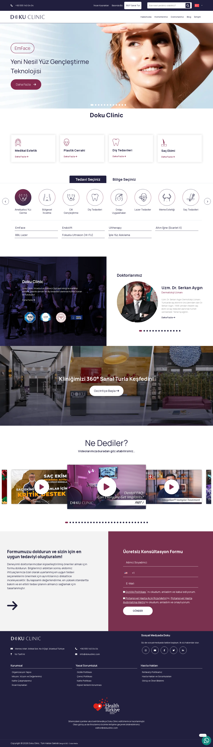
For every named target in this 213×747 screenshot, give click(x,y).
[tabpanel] (106, 66)
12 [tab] (125, 105)
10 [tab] (119, 105)
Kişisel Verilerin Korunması (89, 685)
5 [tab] (104, 105)
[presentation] (23, 201)
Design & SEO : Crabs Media (68, 743)
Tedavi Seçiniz (87, 179)
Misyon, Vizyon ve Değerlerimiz (27, 676)
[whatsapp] (206, 740)
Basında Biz (117, 5)
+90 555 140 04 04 (22, 5)
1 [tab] (92, 105)
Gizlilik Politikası (135, 592)
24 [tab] (135, 522)
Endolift (67, 227)
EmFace (20, 227)
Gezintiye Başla (106, 391)
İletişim (197, 16)
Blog (189, 16)
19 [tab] (120, 522)
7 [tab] (110, 105)
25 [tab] (138, 522)
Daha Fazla (26, 84)
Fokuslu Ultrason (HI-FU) (77, 235)
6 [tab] (107, 105)
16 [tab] (111, 522)
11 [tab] (122, 105)
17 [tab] (114, 522)
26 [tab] (141, 522)
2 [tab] (95, 105)
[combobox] (126, 573)
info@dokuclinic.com (87, 654)
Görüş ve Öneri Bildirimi (153, 680)
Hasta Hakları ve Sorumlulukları (156, 676)
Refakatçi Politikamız (152, 672)
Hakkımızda (146, 16)
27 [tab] (144, 522)
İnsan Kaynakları (101, 5)
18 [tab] (117, 522)
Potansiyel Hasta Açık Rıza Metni (146, 598)
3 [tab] (98, 105)
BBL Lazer (21, 235)
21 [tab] (126, 522)
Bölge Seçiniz (124, 179)
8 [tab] (113, 105)
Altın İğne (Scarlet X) (169, 227)
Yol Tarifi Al (18, 654)
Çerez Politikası (84, 676)
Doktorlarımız (177, 16)
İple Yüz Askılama (119, 235)
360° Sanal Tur (133, 5)
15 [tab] (108, 522)
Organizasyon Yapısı (21, 672)
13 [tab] (177, 331)
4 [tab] (101, 105)
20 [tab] (123, 522)
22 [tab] (129, 522)
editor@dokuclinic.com (106, 727)
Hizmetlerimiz (161, 16)
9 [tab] (116, 105)
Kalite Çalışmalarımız (22, 680)
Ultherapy (115, 227)
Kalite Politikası (84, 680)
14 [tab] (179, 331)
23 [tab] (132, 522)
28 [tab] (147, 522)
